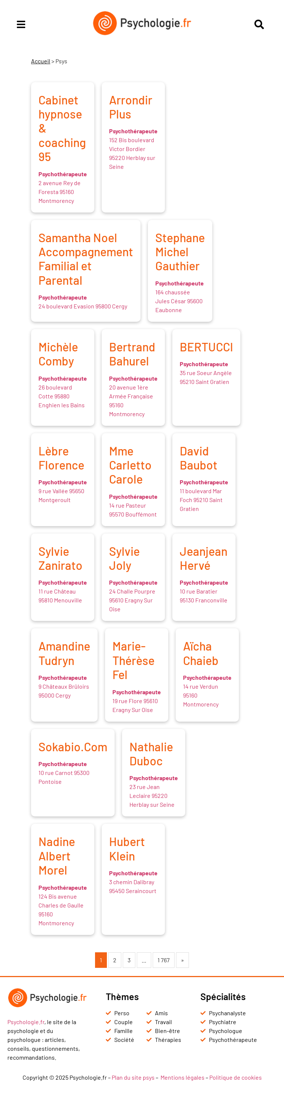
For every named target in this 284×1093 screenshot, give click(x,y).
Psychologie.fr (25, 1021)
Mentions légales (182, 1077)
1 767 (164, 959)
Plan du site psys (133, 1077)
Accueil (40, 60)
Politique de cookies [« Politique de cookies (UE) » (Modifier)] (235, 1077)
